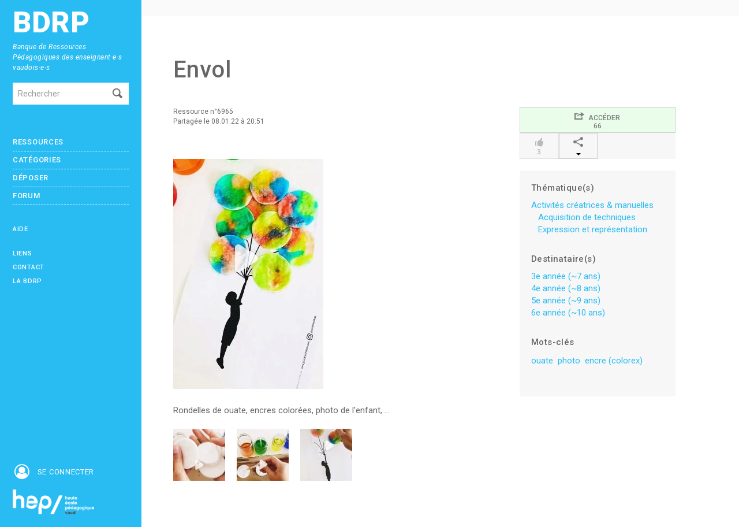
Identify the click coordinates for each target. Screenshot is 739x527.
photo (569, 360)
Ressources (38, 142)
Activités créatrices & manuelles (592, 205)
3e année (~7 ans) (565, 276)
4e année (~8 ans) (565, 288)
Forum (26, 195)
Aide (20, 229)
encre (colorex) (614, 360)
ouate (542, 360)
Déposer (30, 177)
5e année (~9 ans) (565, 300)
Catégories (37, 159)
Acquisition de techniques (587, 217)
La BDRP (27, 281)
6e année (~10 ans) (568, 312)
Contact (28, 267)
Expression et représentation (592, 229)
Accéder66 (597, 120)
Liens (22, 253)
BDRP (51, 23)
